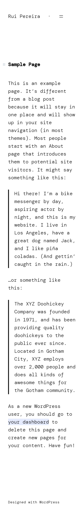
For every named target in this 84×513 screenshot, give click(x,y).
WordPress (49, 502)
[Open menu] (61, 16)
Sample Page (24, 64)
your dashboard (28, 422)
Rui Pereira (24, 16)
